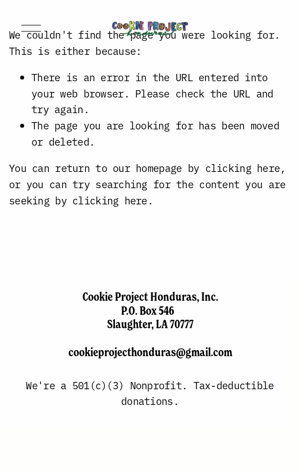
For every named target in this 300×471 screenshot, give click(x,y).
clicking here (242, 168)
